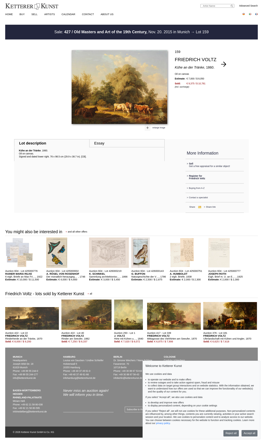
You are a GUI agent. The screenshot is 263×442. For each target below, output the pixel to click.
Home (9, 14)
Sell (34, 14)
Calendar (68, 14)
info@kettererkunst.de (24, 378)
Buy (22, 14)
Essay (99, 143)
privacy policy (163, 423)
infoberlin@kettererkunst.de (128, 378)
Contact (88, 14)
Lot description (32, 143)
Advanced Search (248, 5)
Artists (49, 14)
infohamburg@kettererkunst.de (79, 378)
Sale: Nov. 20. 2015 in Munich (122, 32)
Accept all (249, 433)
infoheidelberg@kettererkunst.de (30, 411)
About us (107, 14)
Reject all (231, 433)
